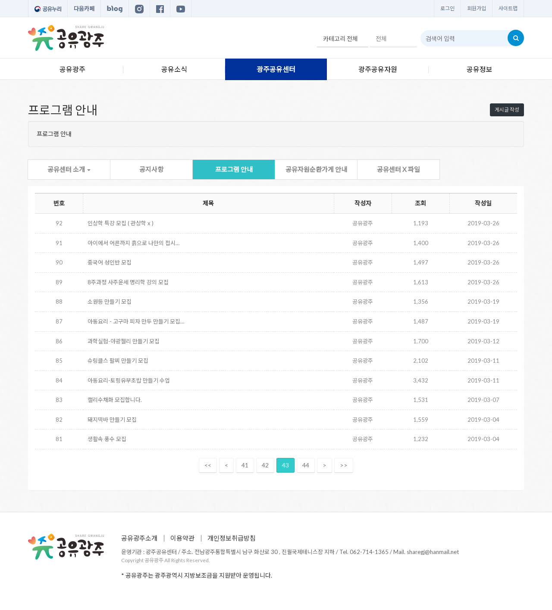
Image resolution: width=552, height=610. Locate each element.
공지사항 (151, 169)
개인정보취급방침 (231, 538)
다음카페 (84, 8)
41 (245, 465)
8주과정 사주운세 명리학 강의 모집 (128, 282)
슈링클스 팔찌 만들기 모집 (118, 360)
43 (285, 465)
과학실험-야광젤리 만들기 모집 (124, 341)
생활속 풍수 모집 (107, 439)
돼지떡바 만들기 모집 (112, 419)
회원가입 (476, 8)
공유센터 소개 (69, 169)
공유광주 (72, 69)
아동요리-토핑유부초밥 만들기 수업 (129, 380)
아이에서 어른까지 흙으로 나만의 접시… (133, 243)
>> (344, 465)
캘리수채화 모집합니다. (115, 399)
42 (265, 465)
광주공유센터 (276, 69)
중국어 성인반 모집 (110, 262)
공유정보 (479, 69)
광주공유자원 (377, 69)
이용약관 (182, 538)
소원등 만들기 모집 (110, 301)
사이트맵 (508, 8)
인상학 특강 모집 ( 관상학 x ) (121, 223)
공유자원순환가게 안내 (316, 169)
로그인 (447, 8)
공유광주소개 (139, 538)
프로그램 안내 (234, 169)
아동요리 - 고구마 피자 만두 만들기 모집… (136, 321)
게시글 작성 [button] (507, 109)
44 (305, 465)
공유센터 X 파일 (398, 169)
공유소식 (174, 69)
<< (207, 465)
